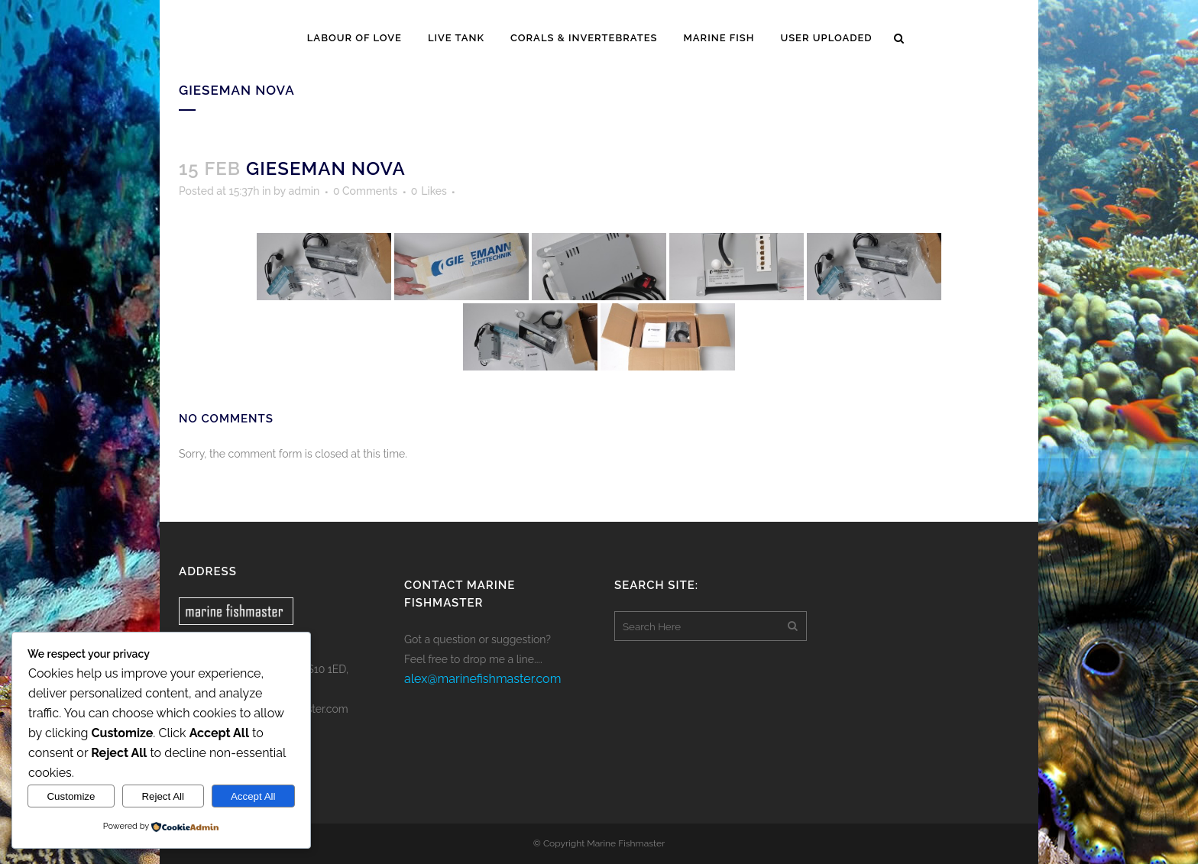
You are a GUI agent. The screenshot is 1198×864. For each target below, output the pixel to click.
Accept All (253, 796)
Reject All (162, 796)
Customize (71, 796)
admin (303, 191)
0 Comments (365, 191)
